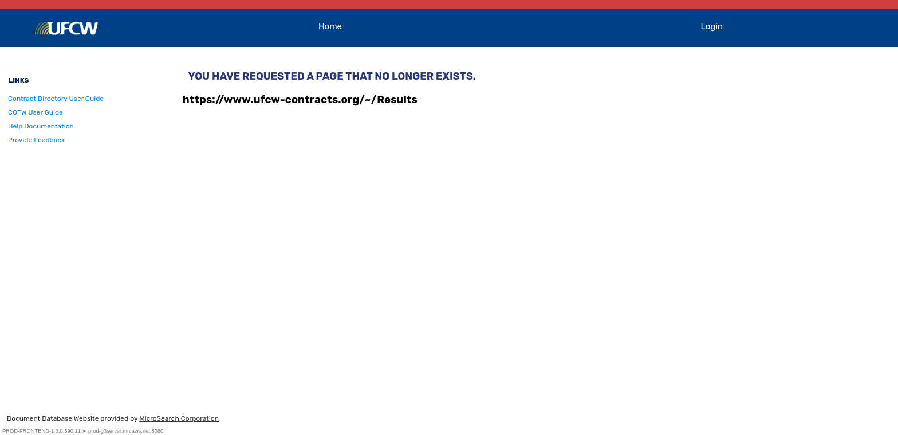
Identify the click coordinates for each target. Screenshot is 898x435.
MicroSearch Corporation (179, 418)
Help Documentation (41, 126)
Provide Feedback (36, 140)
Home (330, 26)
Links (19, 80)
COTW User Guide (35, 112)
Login (712, 26)
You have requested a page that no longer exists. (332, 76)
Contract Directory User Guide (56, 99)
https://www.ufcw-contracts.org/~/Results (300, 99)
